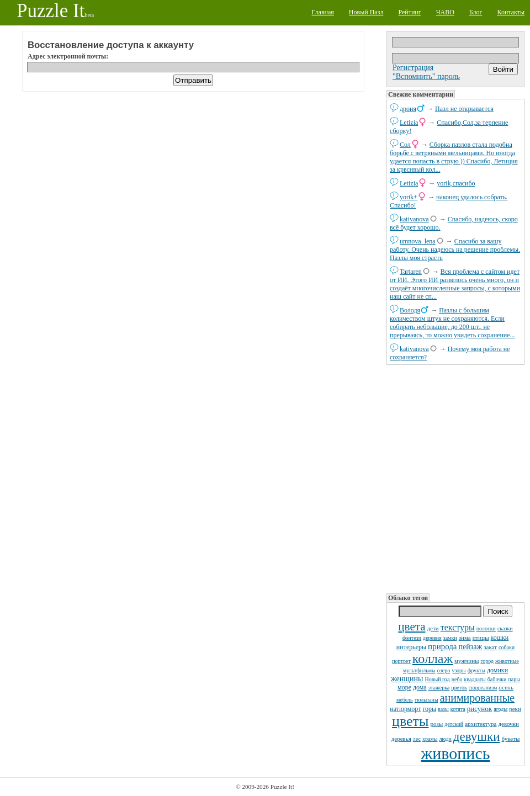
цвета (411, 626)
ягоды (500, 709)
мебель (404, 700)
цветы (410, 721)
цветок (459, 687)
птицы (481, 637)
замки (450, 638)
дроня (408, 109)
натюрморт (405, 709)
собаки (507, 647)
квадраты (475, 679)
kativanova (414, 219)
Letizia (409, 122)
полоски (486, 628)
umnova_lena (418, 241)
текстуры (458, 627)
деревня (432, 638)
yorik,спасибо (456, 183)
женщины (407, 679)
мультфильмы (419, 670)
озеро (443, 670)
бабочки (497, 679)
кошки (500, 637)
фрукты (476, 670)
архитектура (480, 723)
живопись (455, 753)
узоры (459, 670)
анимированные (477, 698)
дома (420, 687)
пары (514, 679)
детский (453, 724)
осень (506, 687)
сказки (505, 628)
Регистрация (413, 67)
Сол (405, 144)
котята (458, 709)
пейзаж (471, 647)
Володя (410, 310)
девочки (508, 723)
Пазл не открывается (464, 109)
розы (436, 723)
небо (457, 679)
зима (465, 637)
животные (507, 661)
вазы (443, 709)
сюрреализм (483, 687)
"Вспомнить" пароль (426, 76)
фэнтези (411, 638)
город (487, 661)
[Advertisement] (455, 478)
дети (432, 628)
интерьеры (411, 647)
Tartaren (411, 271)
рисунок (479, 708)
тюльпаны (426, 700)
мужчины (466, 660)
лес (417, 739)
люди (445, 739)
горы (429, 709)
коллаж (432, 658)
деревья (401, 738)
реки (515, 708)
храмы (430, 739)
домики (497, 670)
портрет (401, 661)
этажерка (439, 687)
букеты (511, 738)
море (404, 687)
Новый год (437, 679)
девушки (476, 737)
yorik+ (408, 197)
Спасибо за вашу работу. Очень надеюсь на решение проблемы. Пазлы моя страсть (455, 249)
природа (442, 646)
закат (490, 647)
